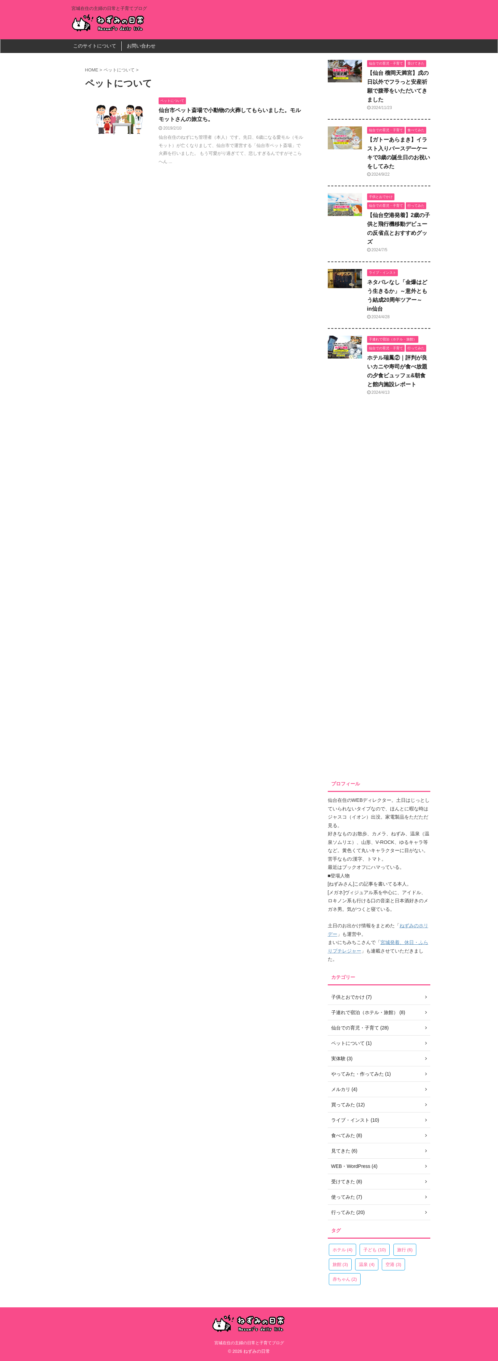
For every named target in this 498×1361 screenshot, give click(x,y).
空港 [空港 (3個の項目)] (393, 1264)
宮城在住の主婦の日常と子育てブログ (249, 1342)
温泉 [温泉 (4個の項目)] (367, 1264)
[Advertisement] (379, 590)
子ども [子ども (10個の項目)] (374, 1249)
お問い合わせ (141, 46)
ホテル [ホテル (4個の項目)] (343, 1249)
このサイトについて (94, 46)
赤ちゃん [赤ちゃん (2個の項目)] (345, 1279)
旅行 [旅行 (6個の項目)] (405, 1249)
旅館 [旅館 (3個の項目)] (340, 1264)
